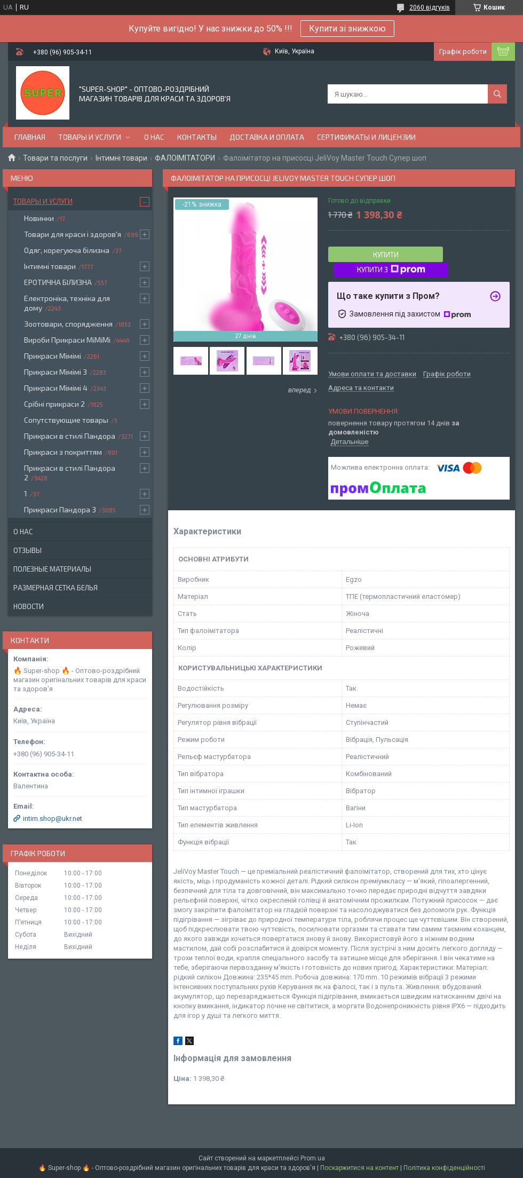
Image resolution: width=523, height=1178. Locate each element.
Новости (28, 606)
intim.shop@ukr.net (52, 819)
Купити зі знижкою (347, 28)
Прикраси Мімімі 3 (55, 371)
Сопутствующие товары (66, 419)
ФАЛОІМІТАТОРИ (185, 158)
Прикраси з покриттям (63, 451)
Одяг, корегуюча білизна (66, 250)
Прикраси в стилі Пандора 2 (69, 472)
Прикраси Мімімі (52, 355)
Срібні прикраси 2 (54, 403)
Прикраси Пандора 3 (60, 509)
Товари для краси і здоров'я (72, 234)
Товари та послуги (55, 158)
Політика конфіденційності (444, 1168)
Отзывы (27, 550)
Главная (29, 136)
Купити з (391, 269)
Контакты (197, 136)
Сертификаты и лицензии (366, 136)
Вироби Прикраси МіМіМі (67, 339)
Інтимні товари (121, 158)
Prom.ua (312, 1158)
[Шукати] (497, 94)
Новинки (39, 218)
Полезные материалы (52, 569)
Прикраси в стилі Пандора (69, 435)
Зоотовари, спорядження (68, 323)
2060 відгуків (429, 7)
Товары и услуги (89, 136)
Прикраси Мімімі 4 (56, 387)
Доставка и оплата (266, 136)
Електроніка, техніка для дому (67, 303)
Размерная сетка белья (55, 587)
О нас (154, 136)
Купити (386, 254)
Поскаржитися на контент (359, 1168)
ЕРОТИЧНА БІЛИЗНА (58, 282)
